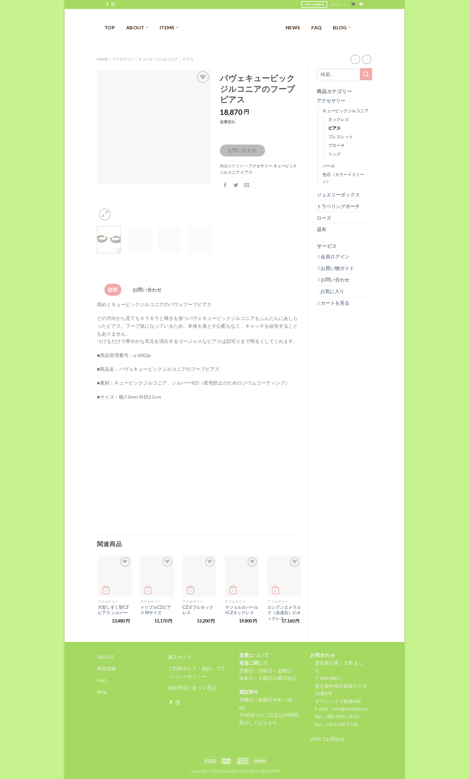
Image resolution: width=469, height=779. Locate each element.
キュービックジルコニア (158, 59)
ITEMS (169, 27)
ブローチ (336, 145)
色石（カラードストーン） (343, 178)
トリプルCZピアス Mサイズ (155, 610)
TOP (109, 27)
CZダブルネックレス (197, 610)
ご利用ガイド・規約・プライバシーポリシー (197, 672)
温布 (321, 229)
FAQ (316, 27)
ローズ (324, 218)
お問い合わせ (242, 150)
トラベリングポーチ (338, 206)
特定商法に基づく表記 (192, 687)
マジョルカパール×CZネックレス (241, 610)
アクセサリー (123, 59)
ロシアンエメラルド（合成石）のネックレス (284, 613)
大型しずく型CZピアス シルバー (113, 610)
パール (328, 165)
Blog (102, 691)
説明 (113, 289)
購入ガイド (180, 657)
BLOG (342, 27)
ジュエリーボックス (338, 194)
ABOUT (137, 27)
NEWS (293, 27)
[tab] (112, 290)
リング (334, 154)
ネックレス (338, 119)
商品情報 (106, 668)
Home (102, 59)
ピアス (188, 59)
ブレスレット (340, 136)
